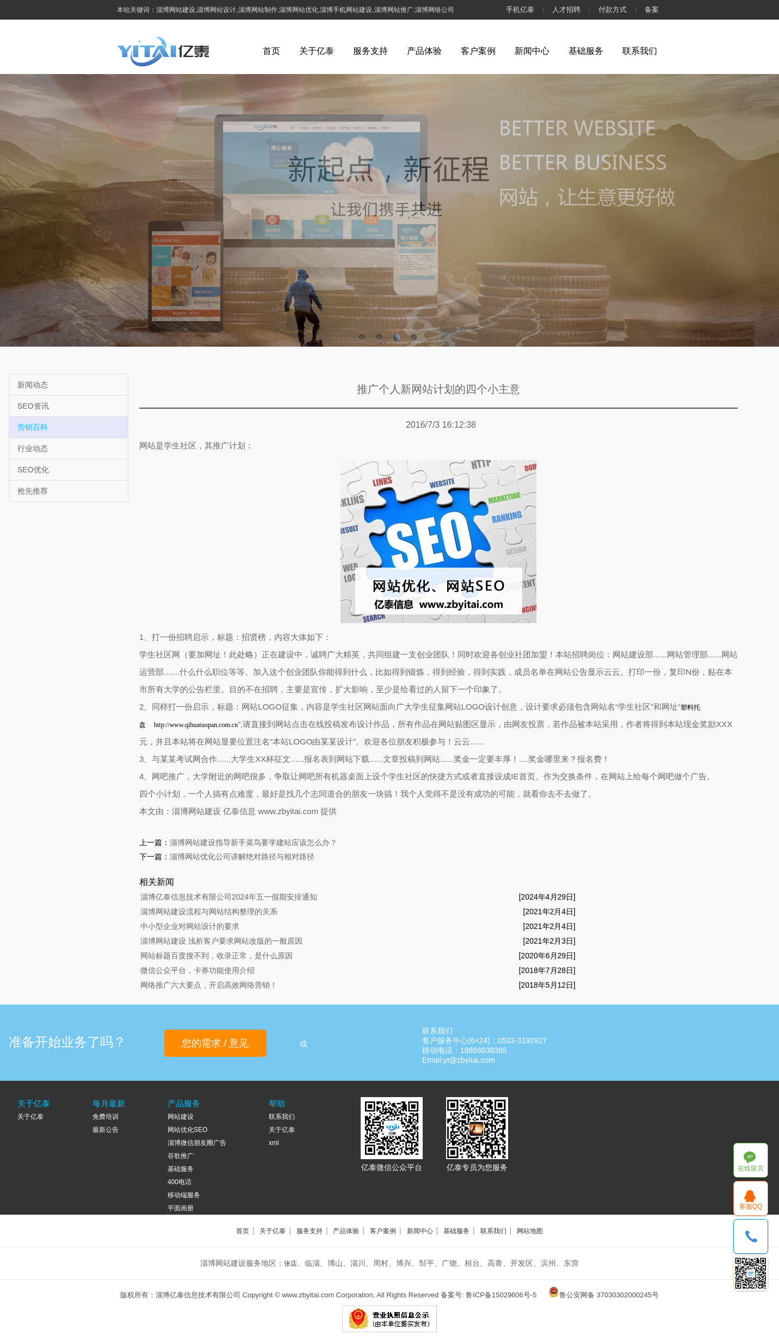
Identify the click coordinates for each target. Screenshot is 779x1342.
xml (274, 1143)
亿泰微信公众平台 (391, 1167)
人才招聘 (566, 9)
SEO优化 (33, 469)
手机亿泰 (520, 9)
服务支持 (370, 51)
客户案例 (478, 51)
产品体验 (424, 51)
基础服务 (585, 51)
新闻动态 (32, 384)
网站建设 (181, 1117)
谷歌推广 (181, 1156)
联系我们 (639, 51)
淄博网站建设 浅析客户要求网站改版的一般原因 (221, 941)
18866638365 (751, 1237)
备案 (652, 9)
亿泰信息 (240, 811)
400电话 (179, 1182)
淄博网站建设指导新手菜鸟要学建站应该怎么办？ (253, 842)
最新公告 (105, 1130)
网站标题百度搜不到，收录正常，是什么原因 (216, 955)
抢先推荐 (32, 491)
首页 (271, 51)
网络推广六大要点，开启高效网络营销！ (208, 985)
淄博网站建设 (196, 811)
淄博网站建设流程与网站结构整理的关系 (208, 911)
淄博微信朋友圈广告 (197, 1143)
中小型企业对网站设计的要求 (189, 926)
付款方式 (612, 9)
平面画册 (181, 1208)
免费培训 (105, 1117)
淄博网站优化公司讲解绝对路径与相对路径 (242, 856)
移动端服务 (184, 1195)
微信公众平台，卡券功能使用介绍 (197, 970)
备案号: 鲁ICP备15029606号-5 (488, 1295)
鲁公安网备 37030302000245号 (609, 1295)
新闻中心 (532, 51)
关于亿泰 (316, 51)
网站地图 (530, 1231)
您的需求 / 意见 (215, 1043)
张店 (290, 1263)
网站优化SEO (187, 1130)
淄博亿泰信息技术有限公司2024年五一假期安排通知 (228, 896)
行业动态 (32, 448)
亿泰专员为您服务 (477, 1167)
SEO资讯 (33, 406)
